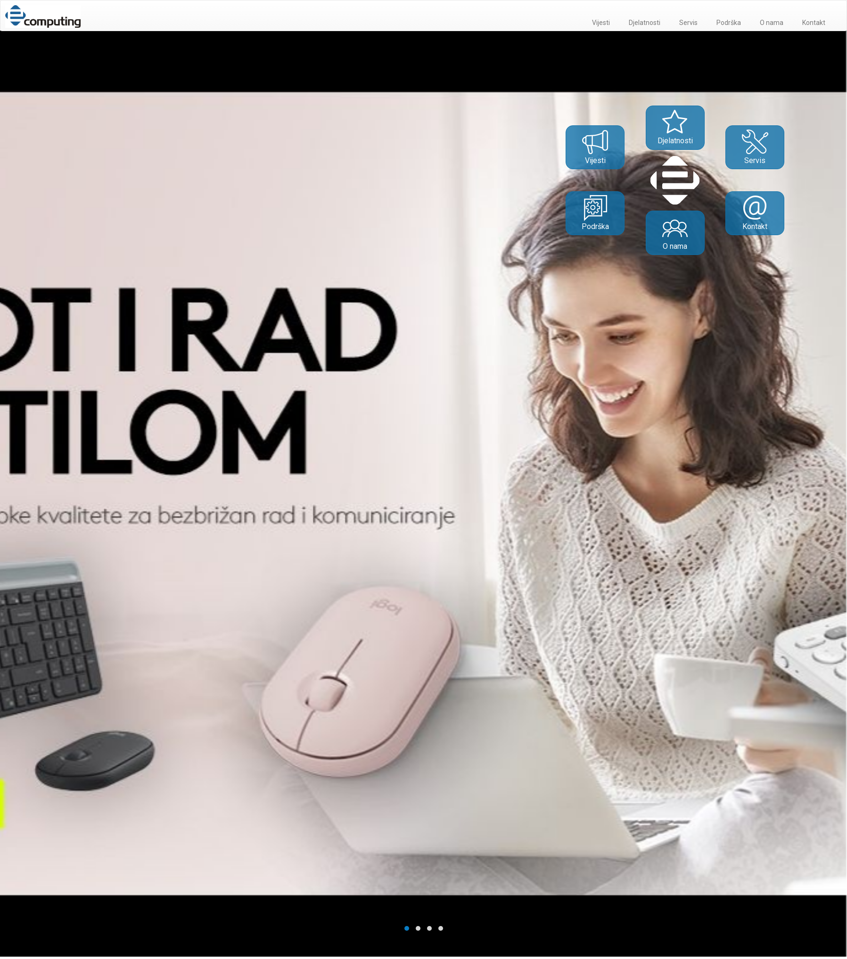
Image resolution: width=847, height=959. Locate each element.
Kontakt (813, 22)
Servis (688, 22)
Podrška (728, 22)
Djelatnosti (644, 22)
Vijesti (601, 22)
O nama (771, 22)
